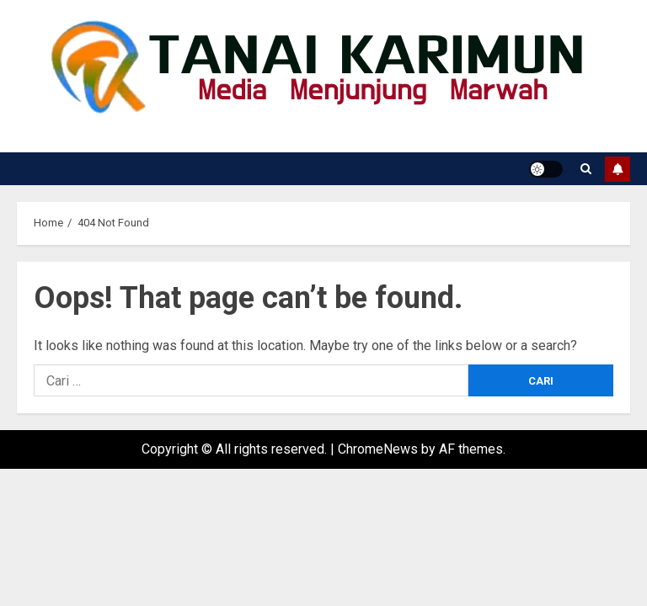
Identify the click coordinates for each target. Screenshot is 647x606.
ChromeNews (378, 449)
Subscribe (617, 169)
